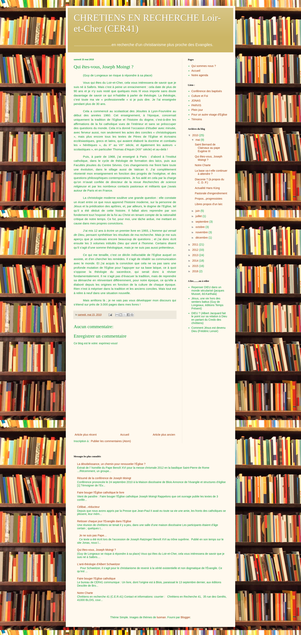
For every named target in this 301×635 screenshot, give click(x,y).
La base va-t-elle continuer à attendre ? (211, 172)
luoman (161, 617)
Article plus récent (86, 434)
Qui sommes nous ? (203, 66)
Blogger (185, 617)
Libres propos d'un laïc (208, 204)
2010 (195, 135)
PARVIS (196, 105)
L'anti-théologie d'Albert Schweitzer (98, 564)
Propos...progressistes (208, 198)
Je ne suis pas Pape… (93, 535)
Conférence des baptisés (206, 91)
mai (198, 139)
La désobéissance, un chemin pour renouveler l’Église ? (111, 464)
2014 (195, 260)
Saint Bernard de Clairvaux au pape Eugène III (207, 148)
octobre (200, 227)
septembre (202, 221)
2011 (195, 244)
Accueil (124, 434)
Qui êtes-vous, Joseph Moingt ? (96, 549)
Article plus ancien (164, 434)
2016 (195, 271)
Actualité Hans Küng (207, 188)
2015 (195, 266)
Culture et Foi (199, 95)
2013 (195, 255)
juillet (199, 216)
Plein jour (197, 109)
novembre (201, 232)
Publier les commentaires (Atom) (111, 441)
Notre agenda (199, 75)
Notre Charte (203, 165)
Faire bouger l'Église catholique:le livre (100, 492)
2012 (195, 249)
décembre (201, 237)
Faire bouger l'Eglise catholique (96, 578)
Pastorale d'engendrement (211, 193)
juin (198, 210)
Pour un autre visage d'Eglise (209, 114)
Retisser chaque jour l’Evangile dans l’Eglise (104, 521)
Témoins (196, 119)
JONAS (196, 100)
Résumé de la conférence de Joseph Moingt (104, 478)
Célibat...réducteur (88, 506)
